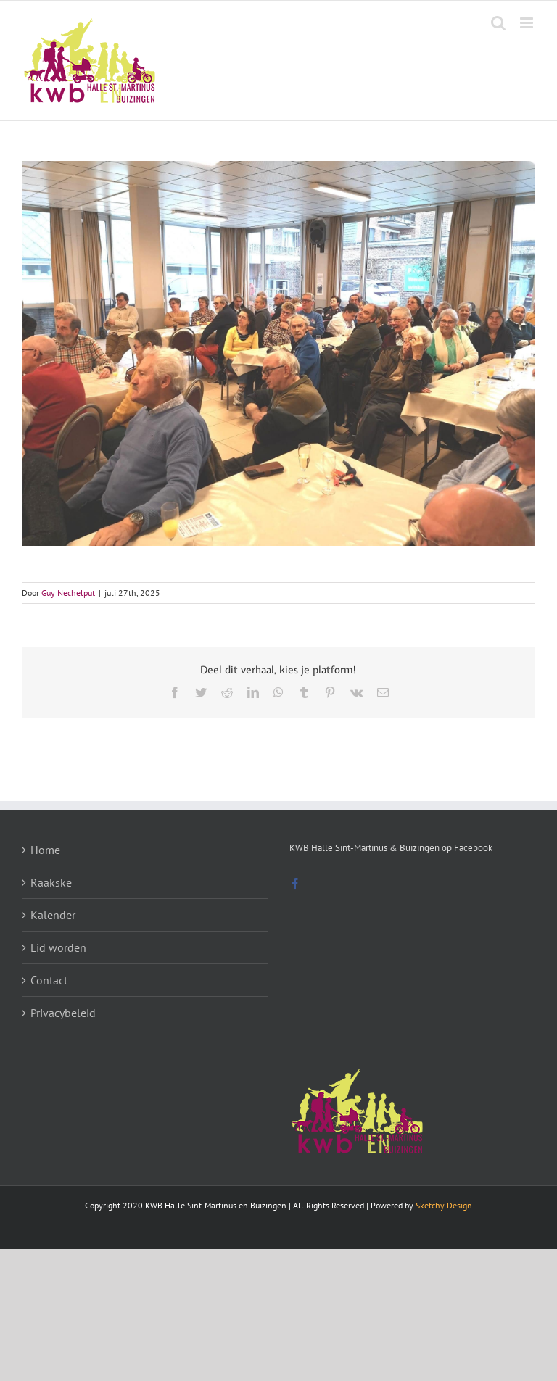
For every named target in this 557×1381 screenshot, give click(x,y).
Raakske (51, 882)
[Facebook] (295, 883)
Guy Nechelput (68, 592)
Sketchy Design (444, 1205)
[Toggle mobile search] (498, 22)
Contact (48, 980)
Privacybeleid (63, 1012)
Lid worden (58, 947)
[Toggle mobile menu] (527, 22)
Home (45, 849)
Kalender (52, 915)
